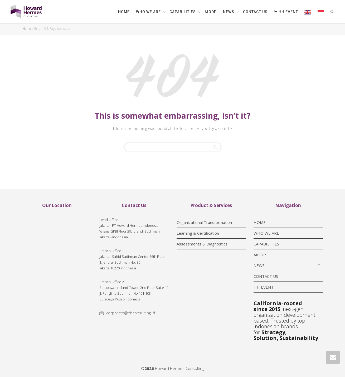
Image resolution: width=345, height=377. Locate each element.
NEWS (229, 12)
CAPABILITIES (183, 12)
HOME (124, 12)
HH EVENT (286, 12)
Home (26, 28)
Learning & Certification (198, 233)
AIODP (211, 12)
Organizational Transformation (204, 222)
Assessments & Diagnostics (202, 244)
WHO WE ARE (149, 12)
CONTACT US (255, 12)
